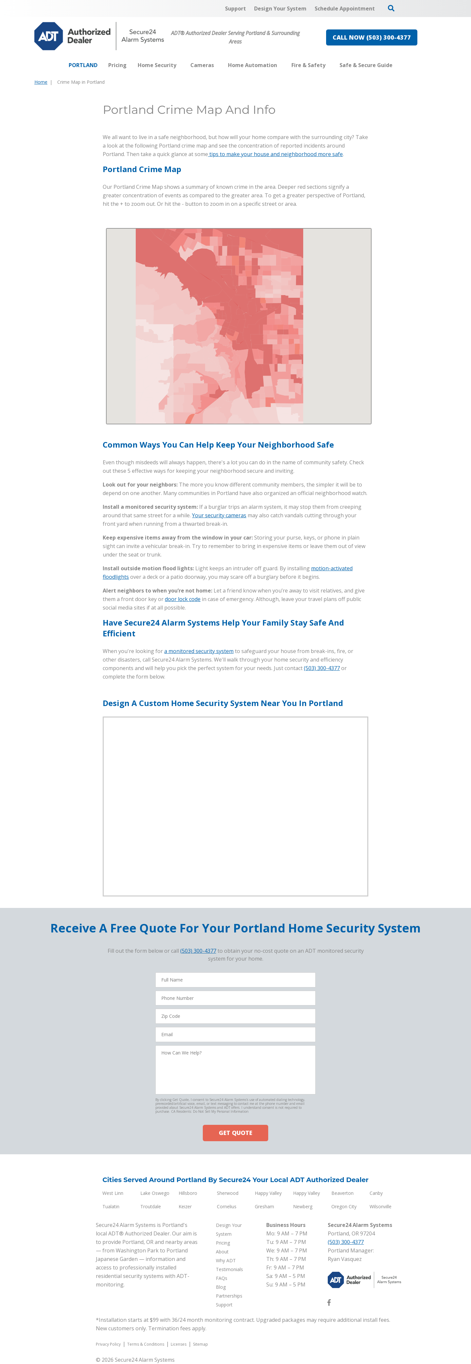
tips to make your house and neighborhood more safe (275, 154)
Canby (376, 1193)
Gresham (264, 1206)
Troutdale (150, 1206)
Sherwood (227, 1193)
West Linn (112, 1193)
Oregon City (344, 1206)
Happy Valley (268, 1193)
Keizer (185, 1206)
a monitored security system (199, 651)
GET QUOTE (235, 1133)
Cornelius (226, 1206)
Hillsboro (188, 1193)
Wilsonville (381, 1206)
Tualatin (110, 1206)
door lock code (183, 599)
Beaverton (342, 1193)
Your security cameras (219, 515)
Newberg (302, 1206)
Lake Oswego (154, 1193)
